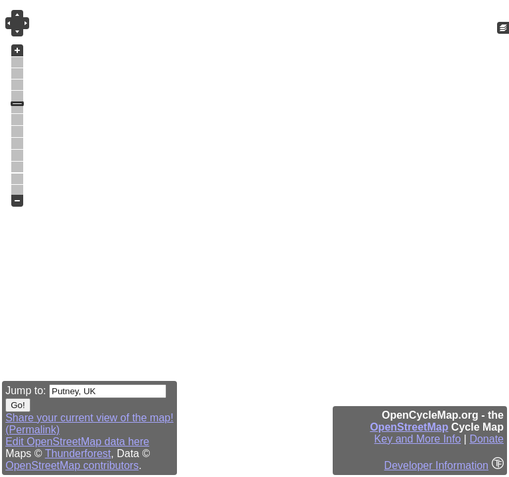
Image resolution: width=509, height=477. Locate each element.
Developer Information (436, 465)
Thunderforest (78, 453)
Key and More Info (417, 439)
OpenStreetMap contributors (72, 465)
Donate (486, 439)
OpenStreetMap (409, 427)
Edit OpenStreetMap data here (77, 441)
